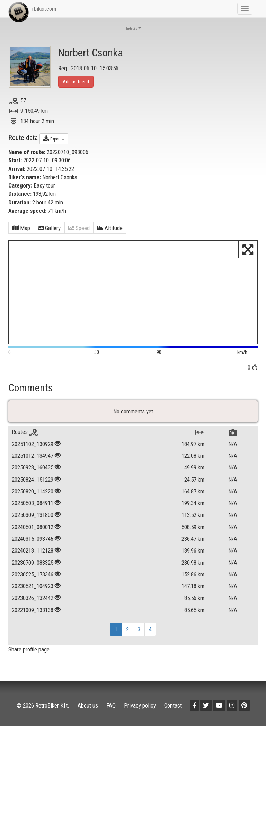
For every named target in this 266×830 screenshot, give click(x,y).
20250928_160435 (32, 472)
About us (88, 710)
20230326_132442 (32, 602)
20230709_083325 (32, 567)
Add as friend (76, 81)
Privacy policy (140, 710)
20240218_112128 (32, 555)
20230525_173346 (32, 579)
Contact (173, 710)
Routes (25, 436)
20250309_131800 (32, 519)
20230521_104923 (32, 590)
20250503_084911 (32, 507)
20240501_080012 (32, 531)
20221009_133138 (32, 614)
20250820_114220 (32, 496)
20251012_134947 (32, 460)
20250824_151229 (32, 484)
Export (53, 138)
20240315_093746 (32, 543)
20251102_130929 (32, 448)
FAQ (111, 710)
